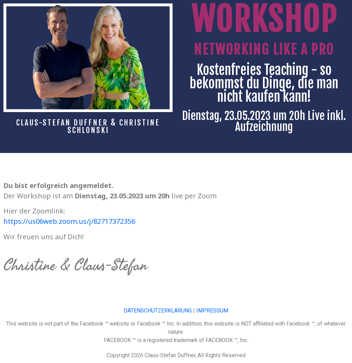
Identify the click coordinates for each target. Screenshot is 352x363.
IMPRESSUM (212, 310)
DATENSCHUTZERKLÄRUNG (158, 310)
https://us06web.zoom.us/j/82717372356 (69, 221)
